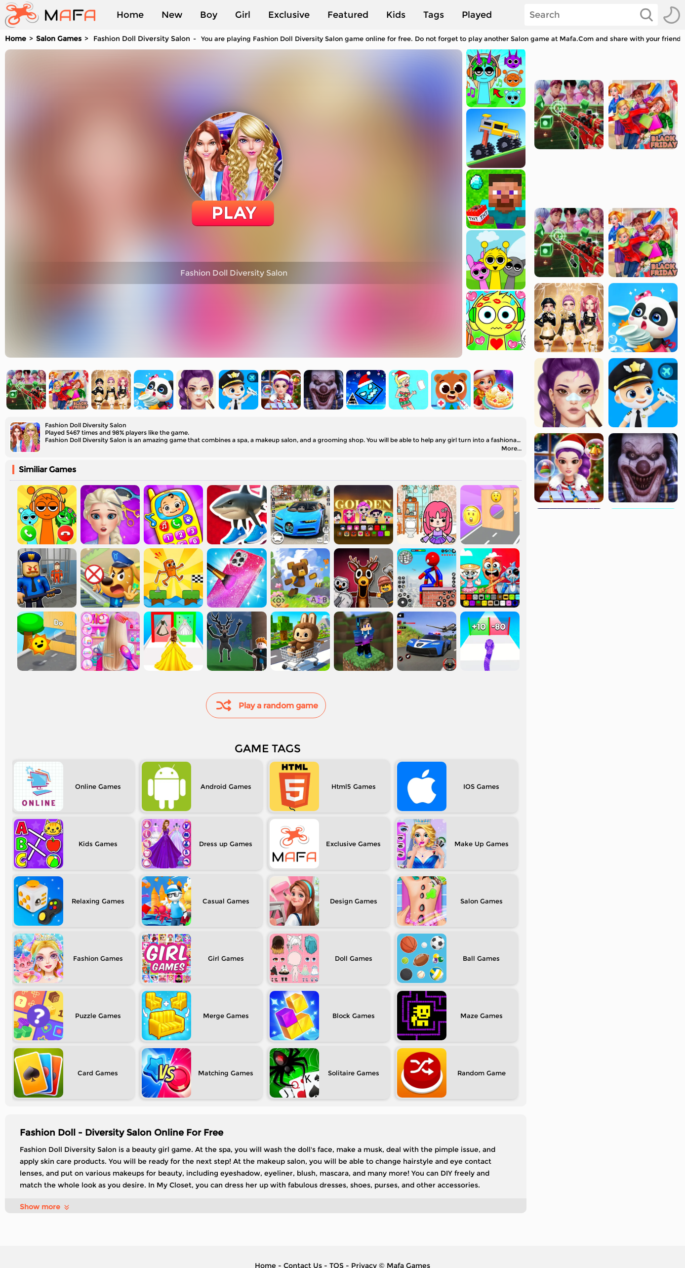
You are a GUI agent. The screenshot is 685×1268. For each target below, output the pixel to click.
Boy (208, 14)
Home (130, 14)
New (171, 14)
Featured (347, 14)
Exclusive (289, 14)
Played (477, 14)
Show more (45, 1206)
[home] (55, 15)
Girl (242, 14)
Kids (395, 14)
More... (511, 448)
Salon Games (58, 38)
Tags (433, 14)
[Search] (591, 15)
